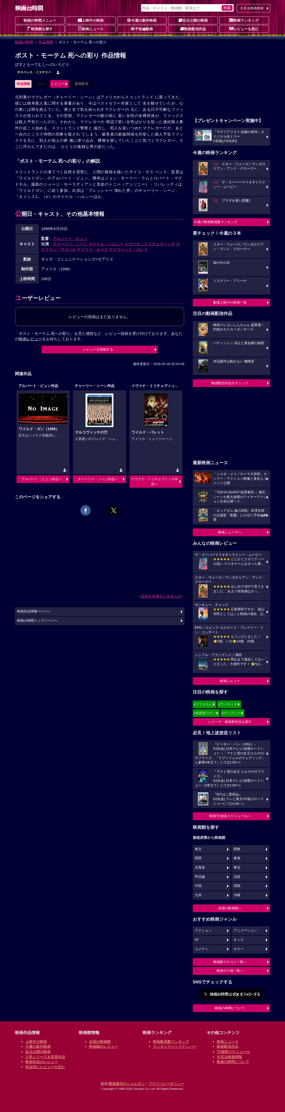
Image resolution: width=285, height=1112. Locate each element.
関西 (198, 858)
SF (197, 940)
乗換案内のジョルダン (127, 1084)
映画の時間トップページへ (37, 620)
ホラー (239, 949)
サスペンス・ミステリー (34, 72)
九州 (198, 895)
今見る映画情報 (229, 1057)
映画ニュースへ (230, 532)
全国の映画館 (100, 1041)
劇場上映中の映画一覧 (230, 302)
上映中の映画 (91, 20)
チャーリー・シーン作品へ (98, 479)
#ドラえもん (203, 704)
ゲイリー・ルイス (92, 249)
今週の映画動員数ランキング (215, 222)
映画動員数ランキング (171, 1041)
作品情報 (45, 42)
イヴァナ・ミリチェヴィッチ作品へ (154, 481)
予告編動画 (142, 28)
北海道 (200, 867)
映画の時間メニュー (40, 20)
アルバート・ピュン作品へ (41, 479)
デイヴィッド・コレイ (128, 249)
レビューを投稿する (98, 349)
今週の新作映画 (142, 20)
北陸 (237, 877)
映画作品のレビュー (41, 1062)
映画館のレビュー (103, 1046)
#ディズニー (231, 713)
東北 (237, 867)
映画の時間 (24, 42)
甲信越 (200, 877)
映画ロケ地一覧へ (230, 971)
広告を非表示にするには (161, 596)
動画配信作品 (193, 28)
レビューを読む (244, 28)
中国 (198, 886)
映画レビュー (230, 681)
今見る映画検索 (252, 8)
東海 (237, 858)
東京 (198, 849)
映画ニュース (91, 28)
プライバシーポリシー (166, 1084)
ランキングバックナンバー (174, 1046)
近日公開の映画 (193, 20)
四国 (237, 886)
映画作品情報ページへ (34, 611)
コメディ (201, 949)
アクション (203, 930)
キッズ (239, 940)
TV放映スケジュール (233, 1052)
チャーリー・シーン (70, 244)
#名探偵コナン (205, 713)
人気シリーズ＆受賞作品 (45, 1057)
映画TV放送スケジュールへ (230, 816)
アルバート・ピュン (70, 238)
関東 (237, 849)
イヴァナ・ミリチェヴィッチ (150, 244)
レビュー (58, 84)
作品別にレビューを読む (45, 1067)
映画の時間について (230, 1008)
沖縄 (237, 895)
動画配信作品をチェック (229, 383)
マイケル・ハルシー (106, 244)
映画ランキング (244, 20)
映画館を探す (40, 28)
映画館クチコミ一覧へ (230, 962)
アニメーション (245, 930)
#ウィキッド (227, 704)
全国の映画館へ (230, 908)
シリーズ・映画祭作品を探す (230, 722)
